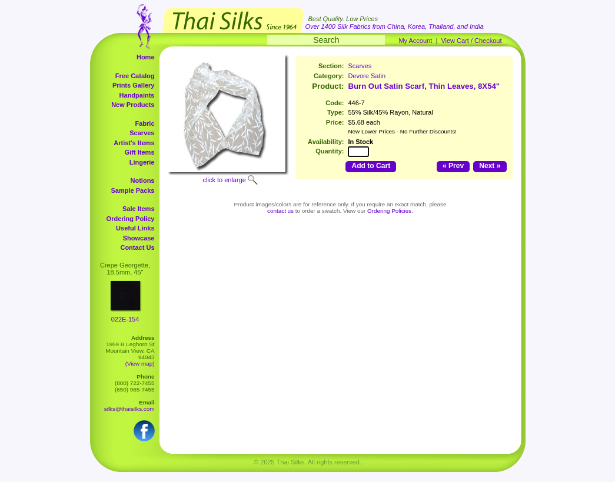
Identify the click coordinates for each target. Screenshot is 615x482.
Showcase (139, 238)
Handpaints (137, 95)
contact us (280, 210)
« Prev (453, 166)
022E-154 (125, 319)
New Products (132, 104)
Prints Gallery (133, 85)
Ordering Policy (131, 218)
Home (146, 57)
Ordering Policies (389, 210)
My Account (415, 40)
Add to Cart (370, 166)
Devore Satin (366, 75)
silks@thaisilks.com (129, 409)
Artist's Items (134, 142)
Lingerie (142, 162)
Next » (489, 166)
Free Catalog (135, 75)
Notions (143, 180)
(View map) (140, 363)
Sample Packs (133, 190)
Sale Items (138, 208)
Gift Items (140, 152)
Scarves (141, 132)
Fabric (144, 123)
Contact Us (137, 247)
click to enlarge (224, 179)
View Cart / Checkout (471, 40)
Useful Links (135, 228)
